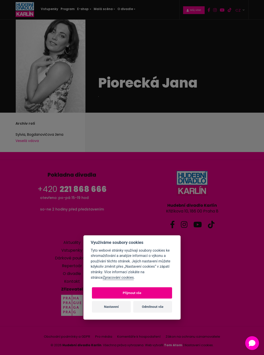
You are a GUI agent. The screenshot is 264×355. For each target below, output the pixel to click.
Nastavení (111, 307)
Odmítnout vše (153, 307)
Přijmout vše (132, 293)
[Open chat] (252, 343)
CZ (238, 10)
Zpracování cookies (118, 277)
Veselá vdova (27, 141)
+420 (72, 189)
